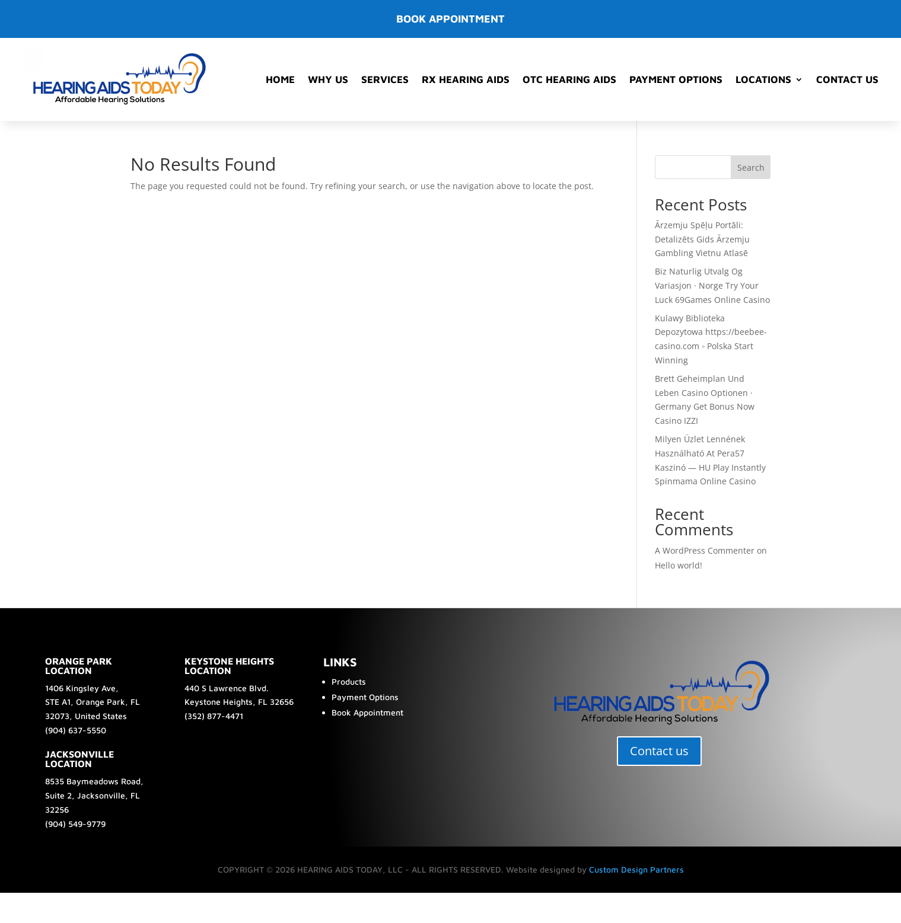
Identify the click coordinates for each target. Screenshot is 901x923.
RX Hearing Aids (466, 79)
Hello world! (678, 565)
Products (349, 681)
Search (751, 167)
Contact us (659, 751)
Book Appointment (367, 712)
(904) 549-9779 (75, 824)
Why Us (328, 79)
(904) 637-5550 (75, 730)
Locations (763, 79)
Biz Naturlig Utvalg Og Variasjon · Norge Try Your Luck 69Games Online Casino (712, 285)
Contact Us (847, 79)
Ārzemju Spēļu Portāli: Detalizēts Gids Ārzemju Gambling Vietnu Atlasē (702, 239)
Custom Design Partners (636, 869)
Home (280, 79)
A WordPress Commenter (704, 550)
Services (385, 79)
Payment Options (675, 79)
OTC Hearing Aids (569, 79)
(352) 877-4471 (213, 716)
